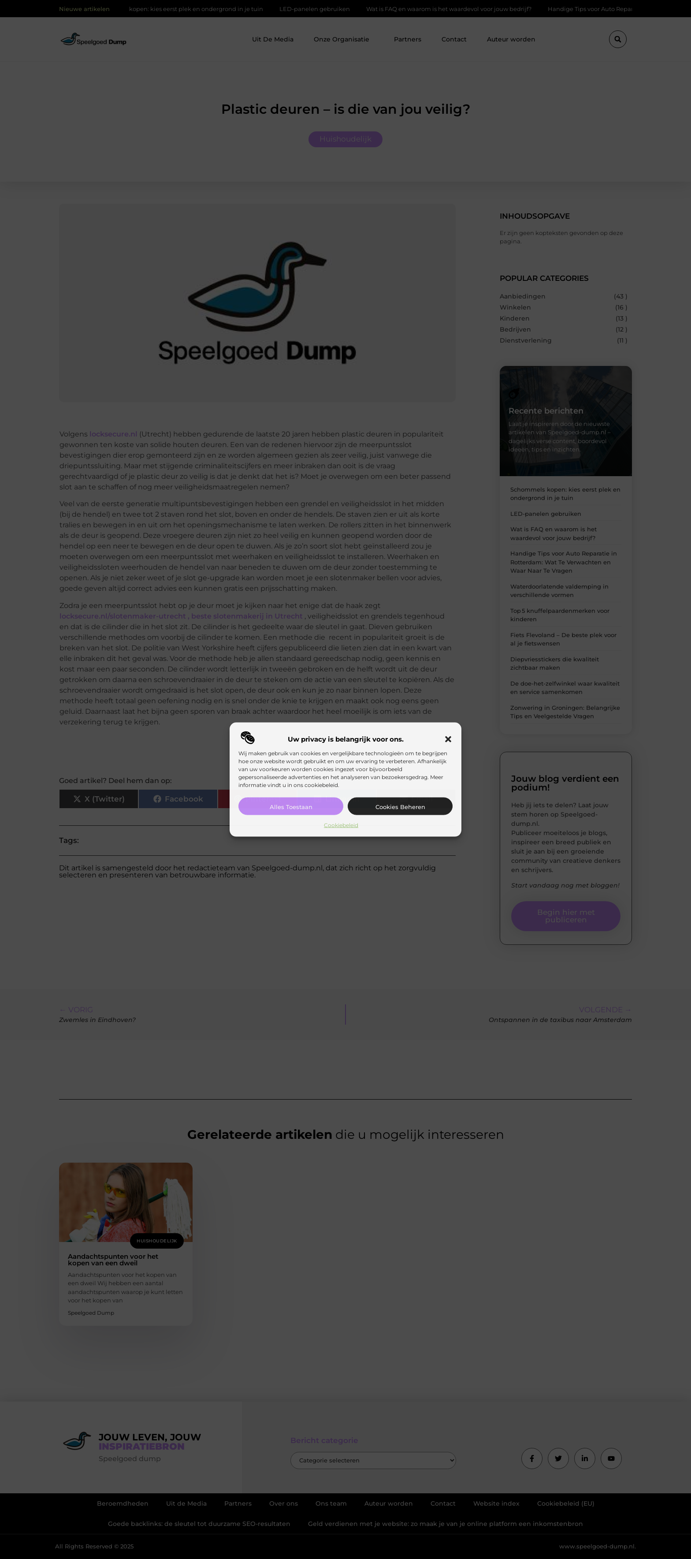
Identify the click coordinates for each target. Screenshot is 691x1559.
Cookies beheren (400, 806)
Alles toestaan (291, 806)
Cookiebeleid (341, 824)
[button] (448, 739)
